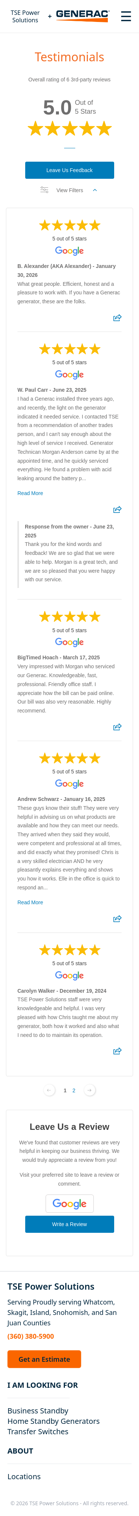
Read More (30, 493)
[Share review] (117, 320)
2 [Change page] (74, 1090)
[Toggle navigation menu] (126, 16)
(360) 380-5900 (30, 1336)
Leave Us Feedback (69, 170)
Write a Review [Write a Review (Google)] (69, 1224)
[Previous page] (49, 1090)
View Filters (68, 190)
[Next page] (89, 1090)
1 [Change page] (65, 1090)
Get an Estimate (44, 1359)
